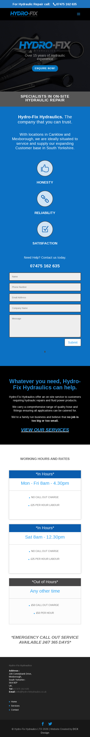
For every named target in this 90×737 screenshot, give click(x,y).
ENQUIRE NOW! (45, 68)
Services (15, 706)
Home (14, 701)
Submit (73, 342)
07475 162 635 (21, 689)
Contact (15, 710)
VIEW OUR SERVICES (45, 429)
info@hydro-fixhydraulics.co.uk (31, 692)
